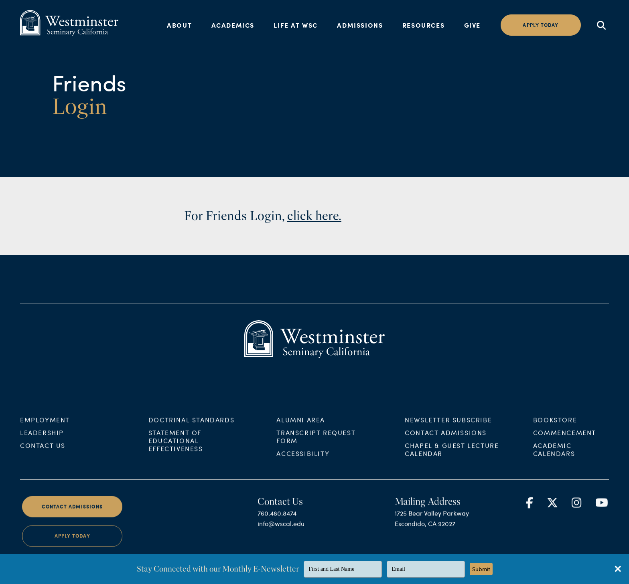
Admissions (360, 25)
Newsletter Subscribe (448, 424)
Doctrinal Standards (191, 424)
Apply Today (72, 541)
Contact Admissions (446, 437)
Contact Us (42, 450)
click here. (314, 216)
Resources (423, 25)
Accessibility (302, 458)
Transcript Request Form (315, 441)
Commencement (564, 437)
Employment (45, 424)
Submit (481, 569)
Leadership (42, 437)
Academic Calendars (554, 454)
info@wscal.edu (281, 528)
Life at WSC (296, 25)
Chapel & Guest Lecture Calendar (452, 454)
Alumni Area (300, 424)
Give (472, 25)
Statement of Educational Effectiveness (175, 445)
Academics (232, 25)
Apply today (540, 25)
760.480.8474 (277, 518)
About (179, 25)
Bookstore (555, 424)
